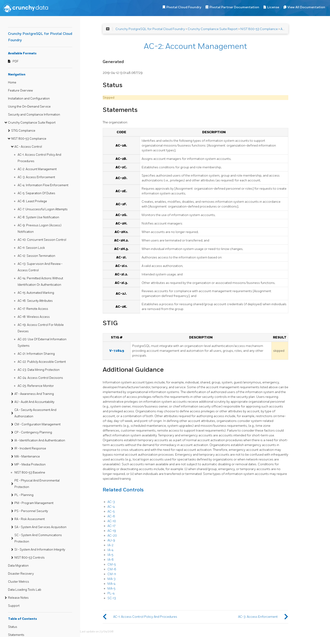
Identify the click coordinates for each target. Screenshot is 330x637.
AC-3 (111, 502)
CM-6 (111, 569)
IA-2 (110, 545)
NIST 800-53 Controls (29, 557)
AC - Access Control (28, 147)
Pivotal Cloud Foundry (183, 7)
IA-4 (110, 550)
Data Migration (18, 566)
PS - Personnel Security (31, 511)
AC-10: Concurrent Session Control (42, 240)
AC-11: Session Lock (31, 248)
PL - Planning (23, 495)
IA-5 (110, 555)
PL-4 (111, 593)
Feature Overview (20, 90)
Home (12, 82)
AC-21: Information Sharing (36, 354)
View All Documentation (306, 7)
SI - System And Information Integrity (39, 549)
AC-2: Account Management (37, 169)
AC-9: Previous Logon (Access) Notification (39, 229)
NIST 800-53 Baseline (29, 472)
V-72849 (116, 351)
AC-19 (111, 531)
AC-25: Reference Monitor (36, 386)
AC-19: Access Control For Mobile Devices (41, 328)
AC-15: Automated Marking (36, 293)
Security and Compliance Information (34, 114)
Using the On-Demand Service (29, 106)
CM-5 (111, 564)
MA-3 (111, 579)
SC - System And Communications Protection (38, 538)
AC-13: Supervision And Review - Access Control (40, 267)
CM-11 (111, 574)
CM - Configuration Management (37, 424)
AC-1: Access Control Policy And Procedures (39, 158)
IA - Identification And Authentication (39, 440)
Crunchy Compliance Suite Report (31, 123)
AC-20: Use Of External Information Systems (42, 343)
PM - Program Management (33, 503)
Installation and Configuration (29, 98)
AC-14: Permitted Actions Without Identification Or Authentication (40, 282)
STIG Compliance (23, 131)
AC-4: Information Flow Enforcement (43, 185)
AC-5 (111, 511)
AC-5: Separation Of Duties (36, 193)
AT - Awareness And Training (34, 394)
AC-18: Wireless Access (34, 317)
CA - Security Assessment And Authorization (35, 413)
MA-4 (111, 584)
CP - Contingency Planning (33, 432)
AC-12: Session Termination (36, 256)
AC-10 (111, 521)
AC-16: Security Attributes (35, 301)
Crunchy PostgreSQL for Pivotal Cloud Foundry (150, 29)
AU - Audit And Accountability (34, 402)
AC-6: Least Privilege (32, 201)
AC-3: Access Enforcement (36, 177)
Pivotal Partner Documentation (234, 7)
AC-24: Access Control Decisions (40, 378)
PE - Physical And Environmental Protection (37, 484)
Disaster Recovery (21, 574)
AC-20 (112, 535)
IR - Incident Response (30, 448)
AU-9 (111, 540)
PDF (16, 61)
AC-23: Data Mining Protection (39, 370)
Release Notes (18, 598)
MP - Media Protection (30, 464)
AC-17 (111, 526)
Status (12, 627)
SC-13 (111, 598)
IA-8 (110, 560)
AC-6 (111, 516)
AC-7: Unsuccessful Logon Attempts (43, 209)
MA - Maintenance (27, 456)
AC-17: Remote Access (33, 309)
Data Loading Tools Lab (24, 590)
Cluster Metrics (18, 582)
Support (13, 606)
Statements (16, 635)
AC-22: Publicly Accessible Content (42, 362)
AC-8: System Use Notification (38, 217)
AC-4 (111, 507)
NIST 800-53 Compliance (28, 139)
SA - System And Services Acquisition (40, 527)
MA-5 (111, 588)
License (273, 7)
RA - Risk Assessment (29, 519)
